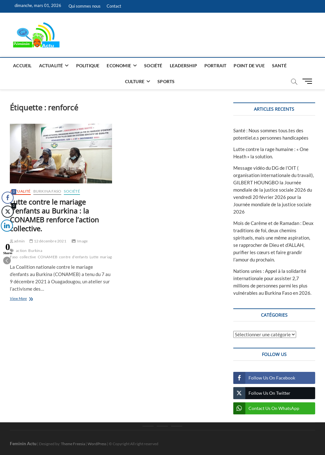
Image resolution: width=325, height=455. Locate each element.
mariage (107, 256)
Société (153, 65)
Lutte (94, 256)
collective (28, 256)
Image (82, 241)
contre (64, 256)
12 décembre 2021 (48, 241)
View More (27, 299)
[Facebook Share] (8, 198)
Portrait (215, 65)
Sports (166, 81)
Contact (114, 6)
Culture (134, 81)
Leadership (183, 65)
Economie (119, 65)
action (21, 250)
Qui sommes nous (85, 6)
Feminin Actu (23, 443)
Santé (279, 65)
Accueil (22, 65)
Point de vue (249, 65)
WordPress (97, 443)
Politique (88, 65)
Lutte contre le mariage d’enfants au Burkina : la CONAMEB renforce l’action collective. (54, 215)
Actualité (51, 65)
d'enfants (80, 256)
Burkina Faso (47, 191)
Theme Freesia (73, 443)
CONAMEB (47, 256)
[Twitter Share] (7, 212)
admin (17, 241)
